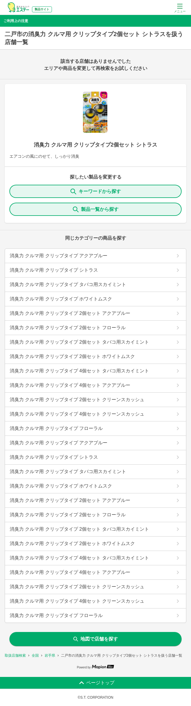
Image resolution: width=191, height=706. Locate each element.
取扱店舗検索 (15, 655)
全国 (35, 655)
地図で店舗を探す (95, 638)
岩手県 (50, 655)
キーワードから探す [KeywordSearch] (95, 191)
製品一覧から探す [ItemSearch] (96, 209)
